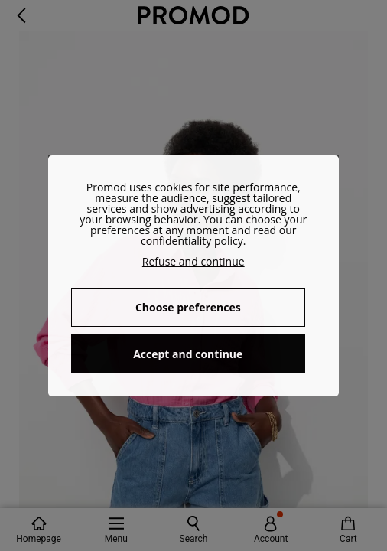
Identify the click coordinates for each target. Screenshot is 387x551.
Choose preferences (188, 307)
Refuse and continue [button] (193, 261)
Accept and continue (187, 354)
